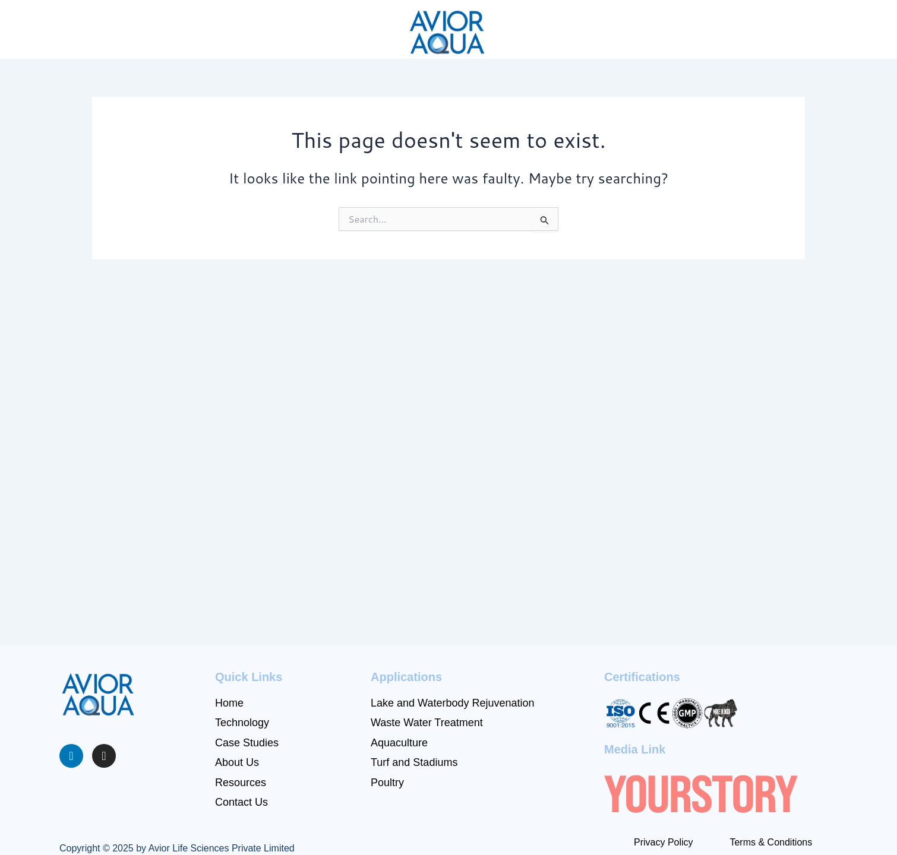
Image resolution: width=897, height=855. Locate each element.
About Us (237, 762)
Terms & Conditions (770, 842)
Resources (240, 782)
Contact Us (241, 802)
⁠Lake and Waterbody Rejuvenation (453, 703)
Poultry (387, 782)
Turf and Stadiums (414, 762)
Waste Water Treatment (427, 723)
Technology (242, 723)
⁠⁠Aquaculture (399, 743)
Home (229, 703)
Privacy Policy (663, 842)
